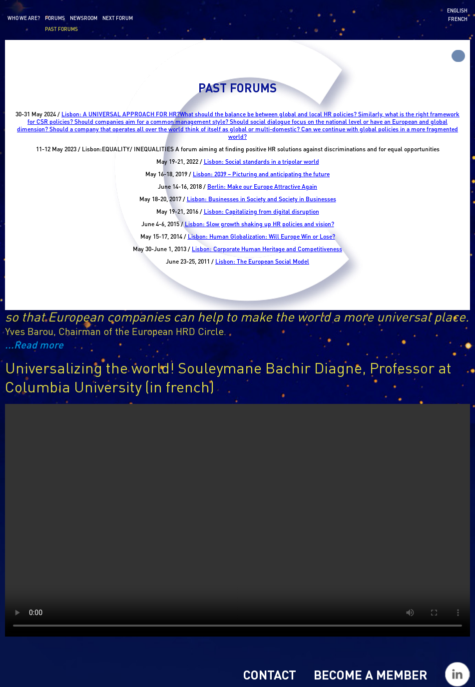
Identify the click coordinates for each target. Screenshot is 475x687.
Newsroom (83, 18)
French (458, 19)
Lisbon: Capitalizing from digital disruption (261, 211)
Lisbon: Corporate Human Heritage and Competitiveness (267, 249)
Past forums (61, 29)
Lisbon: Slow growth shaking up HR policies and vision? (259, 224)
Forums (55, 18)
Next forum (117, 18)
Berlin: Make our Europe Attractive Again (262, 186)
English (457, 10)
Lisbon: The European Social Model (262, 261)
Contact (269, 675)
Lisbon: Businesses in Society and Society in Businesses (261, 199)
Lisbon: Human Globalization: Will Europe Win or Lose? (261, 236)
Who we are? (23, 18)
